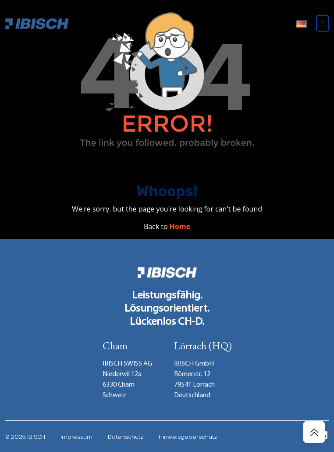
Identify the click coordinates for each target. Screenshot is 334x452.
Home (180, 226)
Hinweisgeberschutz (188, 437)
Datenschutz (125, 437)
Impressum (76, 437)
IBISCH (36, 437)
